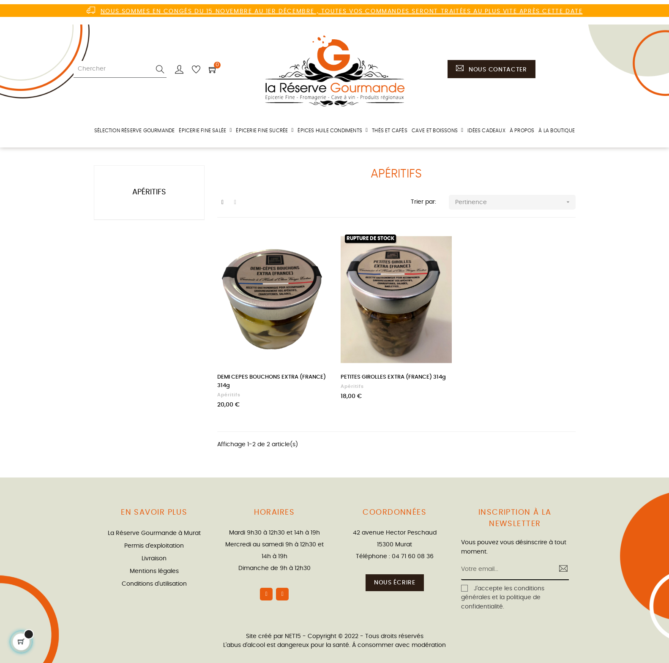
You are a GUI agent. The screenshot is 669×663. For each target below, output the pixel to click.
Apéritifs (149, 192)
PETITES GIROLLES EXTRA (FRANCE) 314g (393, 377)
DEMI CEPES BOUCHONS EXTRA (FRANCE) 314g (271, 381)
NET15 (293, 636)
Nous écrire (394, 583)
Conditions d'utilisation (154, 584)
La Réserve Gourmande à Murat (154, 533)
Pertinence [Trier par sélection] (515, 202)
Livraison (154, 559)
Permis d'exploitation (154, 546)
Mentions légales (154, 571)
